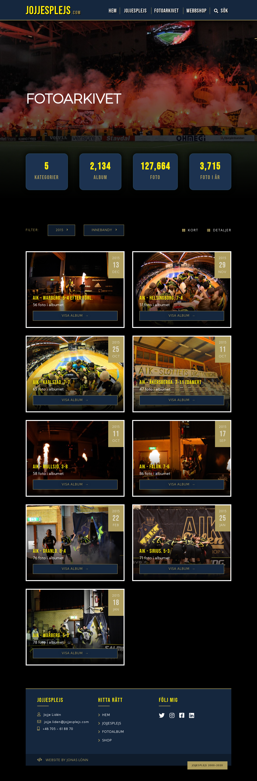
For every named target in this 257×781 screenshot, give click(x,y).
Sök (221, 10)
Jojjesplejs (136, 10)
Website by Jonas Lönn (67, 760)
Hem (113, 10)
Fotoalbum (113, 732)
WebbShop (196, 10)
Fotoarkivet (167, 10)
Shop (107, 740)
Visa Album (75, 315)
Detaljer (222, 230)
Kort (193, 230)
